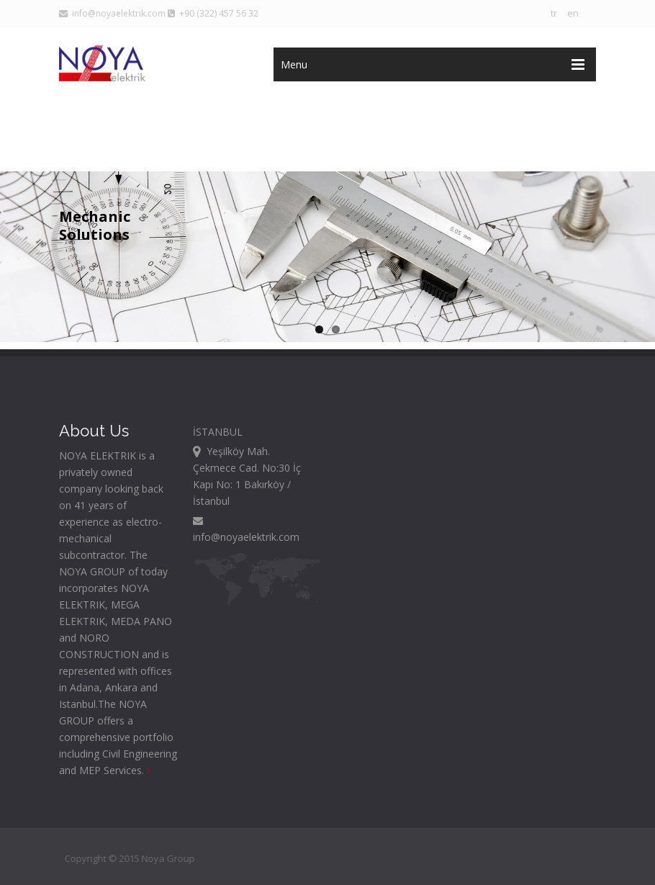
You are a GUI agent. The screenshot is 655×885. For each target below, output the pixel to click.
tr (554, 12)
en (573, 12)
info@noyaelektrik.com (112, 13)
